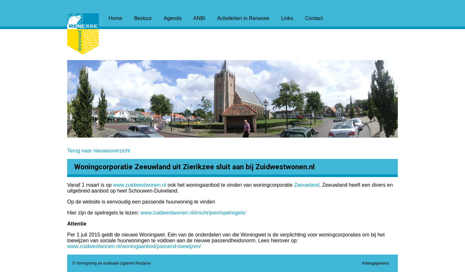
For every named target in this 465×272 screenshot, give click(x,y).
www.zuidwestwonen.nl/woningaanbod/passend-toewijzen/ (134, 246)
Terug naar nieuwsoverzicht (98, 150)
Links (287, 18)
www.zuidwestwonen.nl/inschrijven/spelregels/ (193, 212)
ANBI (199, 18)
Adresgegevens (375, 263)
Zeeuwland (306, 185)
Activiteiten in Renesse (243, 18)
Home (115, 18)
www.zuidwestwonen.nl (139, 185)
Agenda (172, 18)
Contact (314, 18)
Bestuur (143, 18)
